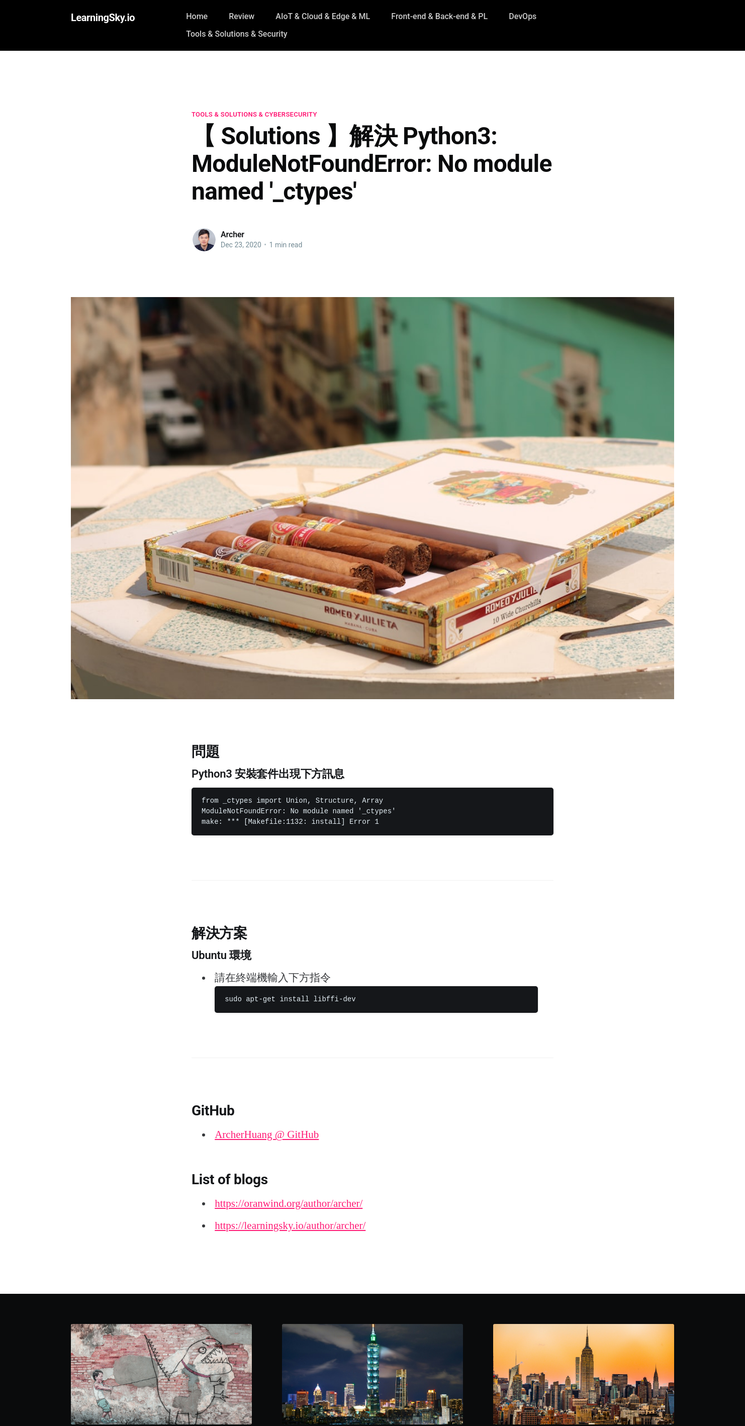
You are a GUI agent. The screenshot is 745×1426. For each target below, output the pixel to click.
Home (197, 16)
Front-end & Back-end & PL (439, 16)
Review (241, 16)
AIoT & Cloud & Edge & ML (322, 16)
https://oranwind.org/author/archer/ (288, 1203)
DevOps (522, 16)
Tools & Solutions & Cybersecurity (254, 114)
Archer (232, 234)
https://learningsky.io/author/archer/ (290, 1225)
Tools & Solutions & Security (236, 34)
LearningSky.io (103, 18)
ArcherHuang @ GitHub (267, 1134)
